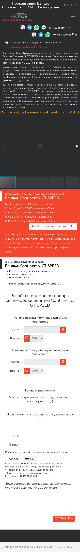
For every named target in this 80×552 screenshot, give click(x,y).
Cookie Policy (64, 547)
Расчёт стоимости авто (52, 226)
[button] (77, 146)
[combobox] (30, 459)
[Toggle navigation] (72, 18)
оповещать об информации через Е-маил (36, 452)
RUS (65, 4)
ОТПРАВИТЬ (64, 518)
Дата (15, 329)
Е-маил (14, 444)
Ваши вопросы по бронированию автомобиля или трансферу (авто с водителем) (38, 485)
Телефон (13, 459)
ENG (74, 4)
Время (14, 338)
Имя (16, 435)
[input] (42, 329)
